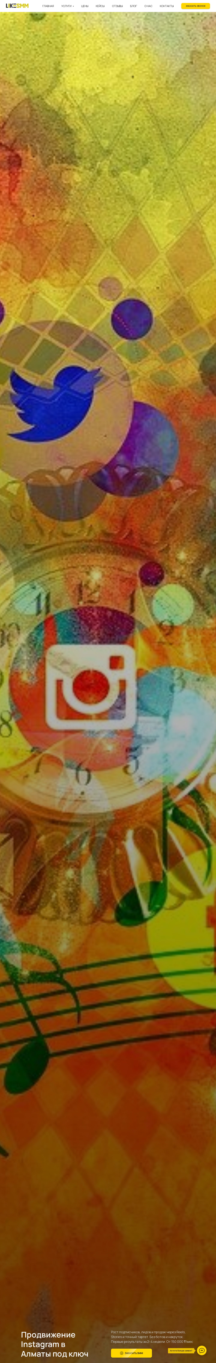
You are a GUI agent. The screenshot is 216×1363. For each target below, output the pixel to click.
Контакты (167, 6)
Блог (133, 6)
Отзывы (117, 6)
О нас (148, 6)
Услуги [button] (66, 6)
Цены (84, 6)
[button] (195, 6)
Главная (48, 6)
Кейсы (100, 6)
